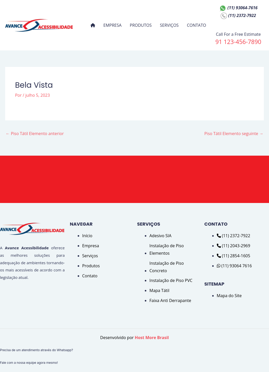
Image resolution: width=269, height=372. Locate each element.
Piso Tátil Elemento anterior (35, 133)
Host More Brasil (152, 337)
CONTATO (196, 25)
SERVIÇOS (169, 25)
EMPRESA (112, 25)
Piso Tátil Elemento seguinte (233, 133)
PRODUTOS (141, 25)
